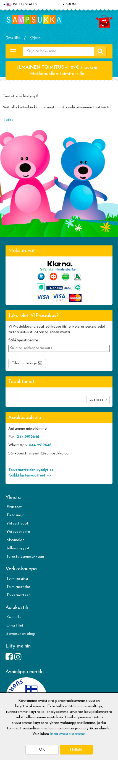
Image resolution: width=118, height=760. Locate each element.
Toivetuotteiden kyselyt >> (31, 470)
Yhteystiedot (17, 523)
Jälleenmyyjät (18, 548)
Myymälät (15, 540)
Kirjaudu (36, 38)
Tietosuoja (15, 515)
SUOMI (69, 4)
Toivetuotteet (18, 595)
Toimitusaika (17, 579)
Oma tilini (13, 38)
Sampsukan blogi (20, 634)
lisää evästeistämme (67, 734)
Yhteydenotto (18, 532)
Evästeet (14, 507)
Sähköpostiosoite (23, 340)
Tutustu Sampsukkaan (25, 557)
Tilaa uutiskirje (24, 363)
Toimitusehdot (18, 587)
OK (42, 750)
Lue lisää (98, 400)
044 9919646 (28, 437)
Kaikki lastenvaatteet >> (29, 475)
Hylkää (76, 750)
